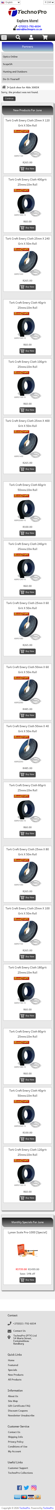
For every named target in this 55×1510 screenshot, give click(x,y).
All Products (14, 1379)
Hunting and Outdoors (15, 71)
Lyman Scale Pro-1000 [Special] (27, 1232)
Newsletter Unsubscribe (21, 1415)
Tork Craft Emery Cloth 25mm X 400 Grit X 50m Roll (27, 423)
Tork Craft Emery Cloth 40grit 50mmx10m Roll (27, 1093)
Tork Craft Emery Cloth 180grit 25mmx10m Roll (27, 970)
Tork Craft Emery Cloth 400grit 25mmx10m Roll (27, 182)
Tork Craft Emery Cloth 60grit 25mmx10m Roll (27, 788)
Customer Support (18, 1468)
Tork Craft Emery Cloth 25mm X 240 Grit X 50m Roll (27, 241)
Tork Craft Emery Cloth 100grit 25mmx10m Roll (27, 364)
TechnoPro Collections (20, 1473)
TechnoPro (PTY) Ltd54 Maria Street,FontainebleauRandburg (25, 1339)
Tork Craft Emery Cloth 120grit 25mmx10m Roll (27, 1152)
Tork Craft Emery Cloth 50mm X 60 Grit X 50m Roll (27, 670)
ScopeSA (7, 64)
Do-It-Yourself (11, 79)
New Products (15, 1375)
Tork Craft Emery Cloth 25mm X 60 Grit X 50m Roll (27, 606)
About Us (13, 1396)
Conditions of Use (17, 1446)
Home (11, 1360)
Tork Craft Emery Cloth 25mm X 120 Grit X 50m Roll (27, 123)
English (7, 2)
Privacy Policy (15, 1442)
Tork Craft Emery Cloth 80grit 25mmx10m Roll (27, 1034)
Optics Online (10, 56)
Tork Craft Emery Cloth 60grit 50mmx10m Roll (27, 487)
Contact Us (19, 1331)
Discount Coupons (18, 1410)
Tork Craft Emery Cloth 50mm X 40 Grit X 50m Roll (27, 729)
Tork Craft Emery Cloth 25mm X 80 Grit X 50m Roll (27, 852)
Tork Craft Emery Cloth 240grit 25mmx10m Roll (27, 546)
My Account (14, 1451)
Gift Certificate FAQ (19, 1406)
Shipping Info (15, 1437)
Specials (12, 1370)
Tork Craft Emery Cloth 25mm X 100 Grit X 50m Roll (27, 911)
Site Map (13, 1401)
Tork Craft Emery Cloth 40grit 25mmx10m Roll (27, 305)
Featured (13, 1365)
